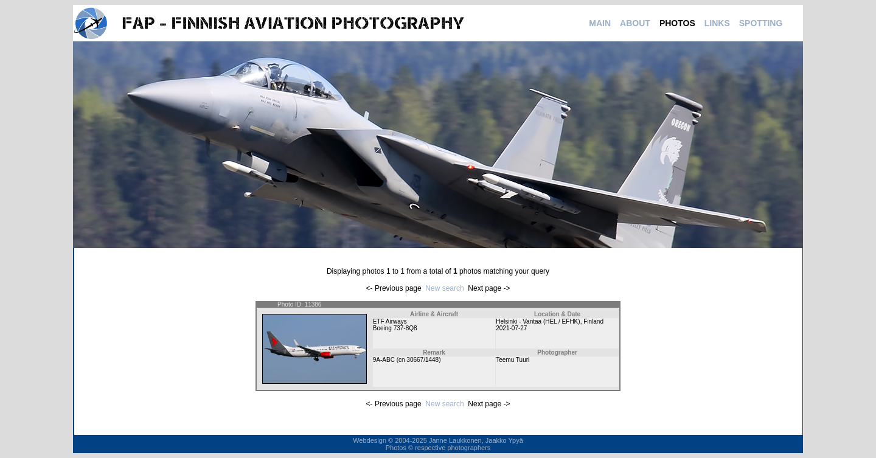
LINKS (717, 23)
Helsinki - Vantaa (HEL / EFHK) (538, 321)
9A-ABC (384, 359)
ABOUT (635, 23)
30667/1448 (422, 359)
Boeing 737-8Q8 (395, 328)
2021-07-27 (511, 328)
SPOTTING (761, 23)
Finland (593, 321)
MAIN (600, 23)
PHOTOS (677, 23)
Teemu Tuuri (512, 359)
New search (444, 288)
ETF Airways (390, 321)
